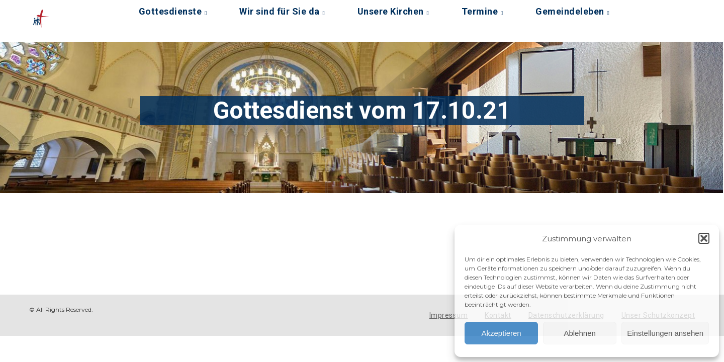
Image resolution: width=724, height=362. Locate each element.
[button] (704, 238)
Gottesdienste (170, 11)
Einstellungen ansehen (665, 333)
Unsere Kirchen (390, 11)
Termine (480, 11)
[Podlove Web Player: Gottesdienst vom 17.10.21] (262, 229)
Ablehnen (579, 333)
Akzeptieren (501, 333)
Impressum (448, 315)
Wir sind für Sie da (279, 11)
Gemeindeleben (569, 11)
